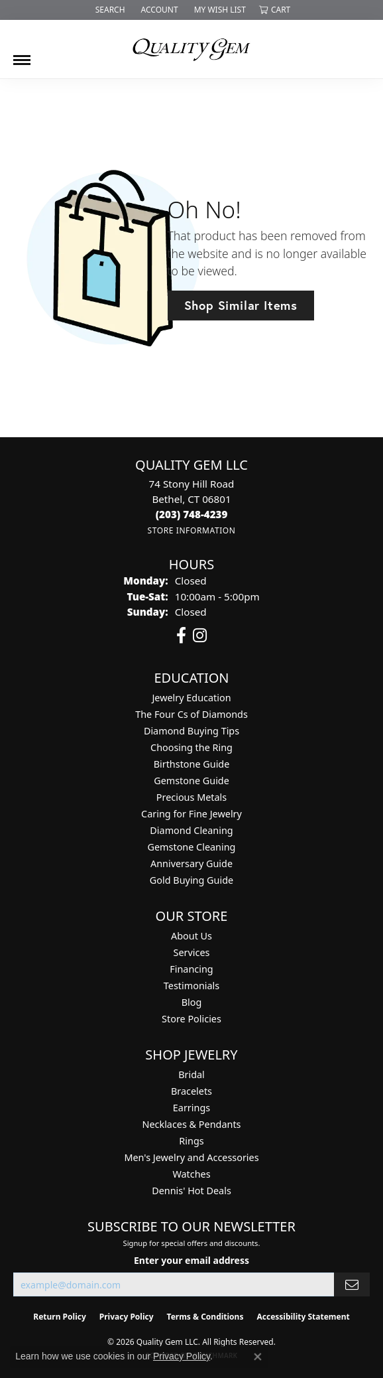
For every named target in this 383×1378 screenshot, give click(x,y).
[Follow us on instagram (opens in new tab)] (200, 636)
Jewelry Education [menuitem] (191, 697)
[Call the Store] (192, 514)
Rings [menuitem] (191, 1141)
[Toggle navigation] (22, 55)
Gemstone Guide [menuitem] (191, 780)
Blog (192, 1002)
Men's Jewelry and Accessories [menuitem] (191, 1157)
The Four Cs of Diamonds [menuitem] (191, 714)
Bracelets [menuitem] (191, 1091)
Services (192, 952)
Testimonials (191, 985)
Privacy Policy (126, 1316)
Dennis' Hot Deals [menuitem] (191, 1190)
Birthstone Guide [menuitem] (192, 764)
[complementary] (287, 1305)
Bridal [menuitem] (191, 1074)
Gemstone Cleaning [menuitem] (192, 847)
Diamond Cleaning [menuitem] (191, 830)
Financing (191, 969)
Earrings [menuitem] (191, 1107)
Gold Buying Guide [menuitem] (191, 880)
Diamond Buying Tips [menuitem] (191, 730)
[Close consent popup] (258, 1357)
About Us (191, 936)
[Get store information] (191, 530)
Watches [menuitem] (191, 1174)
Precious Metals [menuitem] (191, 797)
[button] (109, 10)
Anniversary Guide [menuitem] (191, 863)
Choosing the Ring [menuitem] (191, 747)
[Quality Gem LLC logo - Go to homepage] (191, 49)
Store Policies (191, 1018)
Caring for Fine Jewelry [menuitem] (191, 813)
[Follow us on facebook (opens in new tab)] (181, 636)
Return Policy (59, 1316)
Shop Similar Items (241, 305)
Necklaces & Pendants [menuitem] (191, 1124)
